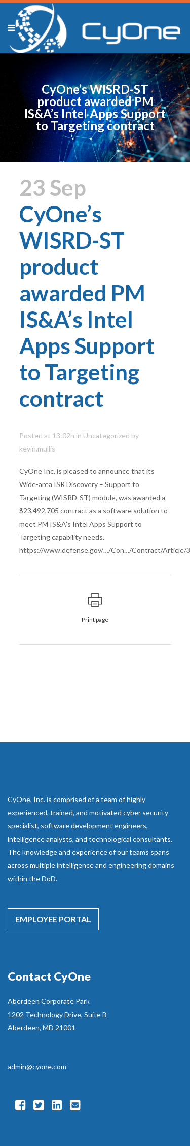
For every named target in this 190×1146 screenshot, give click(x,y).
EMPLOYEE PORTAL (53, 919)
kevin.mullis (37, 448)
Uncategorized (106, 435)
